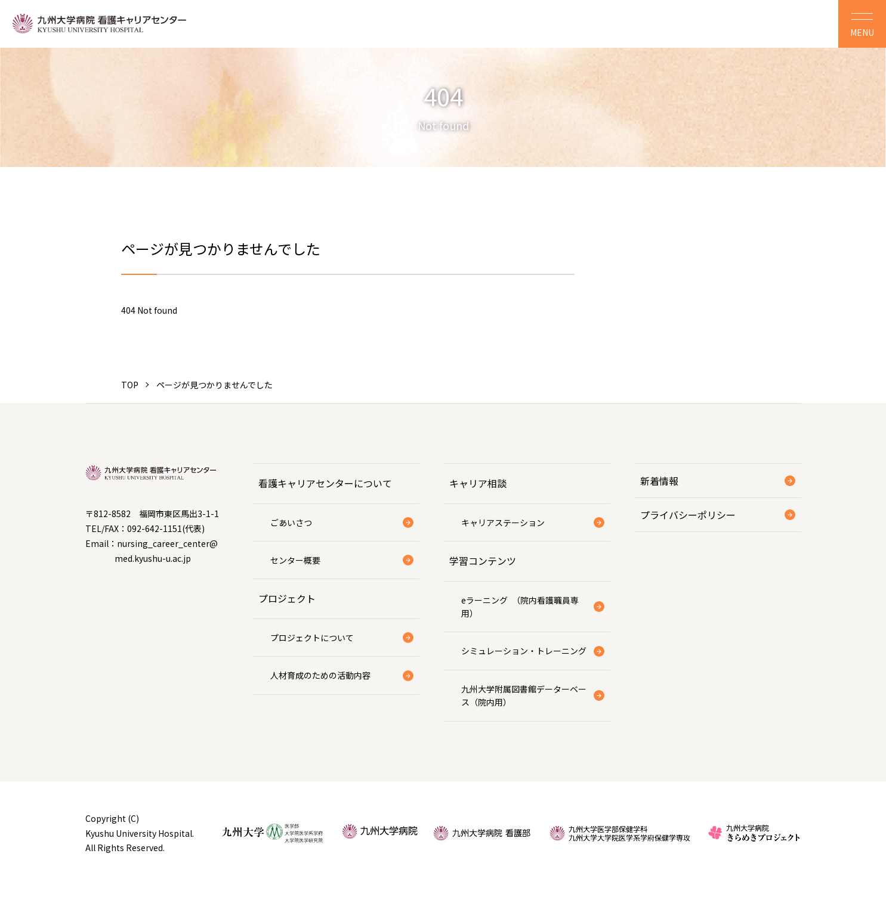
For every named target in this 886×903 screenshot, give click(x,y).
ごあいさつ (291, 522)
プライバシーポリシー (688, 515)
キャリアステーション (503, 522)
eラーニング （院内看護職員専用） (520, 606)
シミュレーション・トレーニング (523, 651)
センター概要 (295, 560)
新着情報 (659, 481)
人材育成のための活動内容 (320, 675)
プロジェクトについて (312, 638)
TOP (129, 385)
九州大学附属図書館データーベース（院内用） (523, 695)
